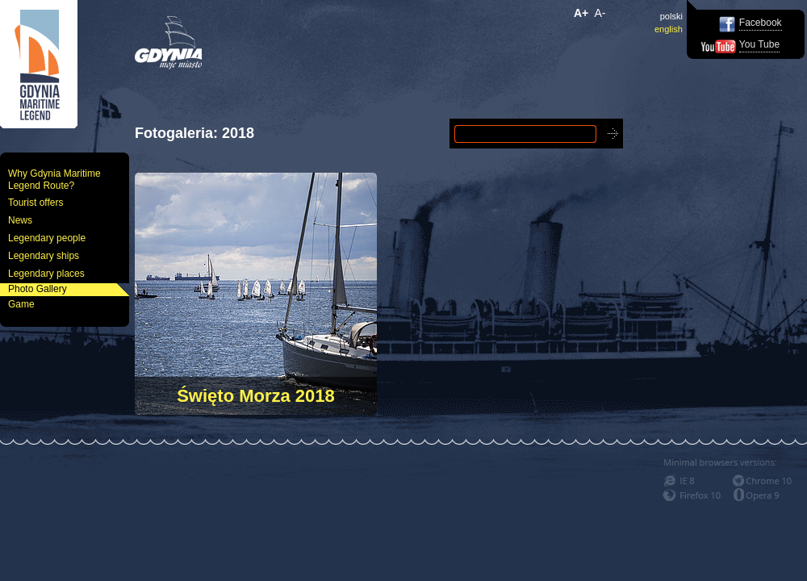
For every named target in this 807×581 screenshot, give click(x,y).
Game (21, 304)
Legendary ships (43, 255)
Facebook (760, 22)
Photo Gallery (37, 289)
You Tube (759, 44)
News (20, 220)
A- (600, 12)
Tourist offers (35, 202)
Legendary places (46, 273)
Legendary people (47, 238)
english (668, 29)
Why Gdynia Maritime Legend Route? (54, 179)
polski (671, 16)
